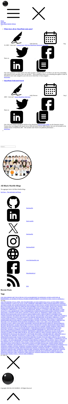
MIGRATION (52, 325)
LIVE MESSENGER (54, 321)
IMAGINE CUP (5, 321)
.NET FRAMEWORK (27, 302)
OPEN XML (61, 326)
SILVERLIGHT (22, 334)
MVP (63, 325)
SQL (51, 299)
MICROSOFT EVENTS (27, 325)
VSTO (26, 341)
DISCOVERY (49, 315)
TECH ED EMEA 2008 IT (49, 337)
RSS (15, 286)
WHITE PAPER (54, 343)
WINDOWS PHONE (32, 347)
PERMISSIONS (51, 328)
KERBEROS (32, 321)
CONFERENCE (29, 311)
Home (2, 21)
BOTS (21, 308)
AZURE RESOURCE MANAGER (24, 305)
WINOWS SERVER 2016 (42, 352)
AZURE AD (10, 305)
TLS (42, 338)
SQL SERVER (13, 335)
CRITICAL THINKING (41, 312)
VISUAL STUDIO (24, 299)
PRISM (34, 329)
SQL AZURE (5, 335)
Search (17, 97)
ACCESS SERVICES (40, 302)
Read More (7, 77)
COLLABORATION (14, 311)
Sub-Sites (3, 22)
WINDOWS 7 (44, 344)
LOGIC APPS (12, 323)
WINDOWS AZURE (46, 297)
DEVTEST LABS (25, 315)
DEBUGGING (36, 314)
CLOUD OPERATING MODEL (32, 309)
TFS (16, 338)
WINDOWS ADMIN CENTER (10, 346)
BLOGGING (54, 306)
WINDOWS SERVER (58, 347)
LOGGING (4, 323)
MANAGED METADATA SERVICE (43, 323)
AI (18, 303)
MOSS (58, 325)
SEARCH (25, 332)
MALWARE (29, 323)
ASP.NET (62, 303)
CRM (50, 312)
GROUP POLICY (51, 318)
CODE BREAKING (55, 309)
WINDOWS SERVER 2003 (9, 349)
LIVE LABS (44, 321)
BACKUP (60, 305)
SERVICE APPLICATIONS (44, 332)
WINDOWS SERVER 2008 (25, 349)
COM (22, 311)
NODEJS (54, 326)
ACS (55, 299)
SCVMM (9, 332)
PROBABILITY (42, 329)
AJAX (22, 303)
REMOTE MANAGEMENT (19, 331)
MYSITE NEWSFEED (13, 326)
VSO (22, 341)
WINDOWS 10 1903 (34, 344)
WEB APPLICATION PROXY (13, 343)
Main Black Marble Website (8, 24)
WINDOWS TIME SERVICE (26, 352)
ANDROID (31, 303)
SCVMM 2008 (17, 332)
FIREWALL (56, 317)
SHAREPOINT (34, 297)
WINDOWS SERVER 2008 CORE (43, 349)
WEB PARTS (26, 343)
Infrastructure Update (44, 124)
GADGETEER (5, 318)
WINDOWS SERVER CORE (9, 352)
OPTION (11, 328)
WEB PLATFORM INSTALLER (39, 343)
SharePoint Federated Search (14, 81)
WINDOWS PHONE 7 (45, 347)
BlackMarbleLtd (30, 273)
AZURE (14, 299)
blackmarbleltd (17, 247)
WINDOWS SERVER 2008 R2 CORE (17, 350)
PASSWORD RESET (24, 328)
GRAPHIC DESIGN (40, 318)
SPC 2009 (55, 334)
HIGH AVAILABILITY (16, 320)
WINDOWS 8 (53, 344)
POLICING (4, 329)
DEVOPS (56, 297)
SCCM (54, 331)
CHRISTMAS (13, 309)
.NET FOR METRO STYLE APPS (11, 302)
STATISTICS (22, 335)
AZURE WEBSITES (51, 305)
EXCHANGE (24, 317)
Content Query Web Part (23, 45)
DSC (60, 315)
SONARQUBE (47, 334)
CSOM (54, 312)
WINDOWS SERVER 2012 (36, 350)
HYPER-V (38, 320)
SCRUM (3, 332)
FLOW (62, 317)
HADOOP (60, 318)
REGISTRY (51, 329)
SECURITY (31, 332)
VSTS (26, 297)
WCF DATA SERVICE (40, 341)
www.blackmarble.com (32, 260)
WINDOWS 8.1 (62, 344)
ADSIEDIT (8, 303)
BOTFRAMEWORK (12, 308)
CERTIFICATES (55, 308)
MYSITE (4, 326)
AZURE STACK (39, 305)
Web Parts (45, 45)
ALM (26, 303)
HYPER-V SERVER (56, 320)
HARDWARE (5, 320)
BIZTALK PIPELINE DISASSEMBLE (26, 306)
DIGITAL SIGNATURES (37, 315)
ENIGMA (10, 317)
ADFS (3, 303)
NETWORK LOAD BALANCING (30, 326)
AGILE (14, 303)
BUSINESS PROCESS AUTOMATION (38, 308)
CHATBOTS (5, 309)
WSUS (21, 353)
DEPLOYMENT (35, 299)
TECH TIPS (19, 297)
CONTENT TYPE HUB (15, 312)
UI (64, 338)
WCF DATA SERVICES (54, 341)
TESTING (11, 338)
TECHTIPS (4, 338)
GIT (25, 318)
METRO (3, 325)
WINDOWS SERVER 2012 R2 (53, 350)
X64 (25, 353)
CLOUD (20, 309)
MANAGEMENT (59, 323)
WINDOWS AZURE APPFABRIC (42, 346)
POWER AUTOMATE (14, 329)
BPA (25, 308)
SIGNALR (14, 334)
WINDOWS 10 (11, 344)
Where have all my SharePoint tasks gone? (18, 29)
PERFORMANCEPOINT (38, 328)
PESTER (58, 328)
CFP (61, 308)
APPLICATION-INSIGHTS (51, 303)
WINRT (52, 352)
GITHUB (61, 299)
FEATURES (49, 317)
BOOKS (3, 308)
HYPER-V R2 (46, 320)
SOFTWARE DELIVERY (34, 334)
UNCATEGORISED (8, 297)
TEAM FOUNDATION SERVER (26, 337)
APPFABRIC (39, 303)
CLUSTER (45, 309)
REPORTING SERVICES (44, 331)
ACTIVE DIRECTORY (57, 302)
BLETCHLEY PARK (43, 306)
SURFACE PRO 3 (31, 335)
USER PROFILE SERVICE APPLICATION (42, 340)
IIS (64, 320)
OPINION (4, 328)
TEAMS (39, 337)
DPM (56, 315)
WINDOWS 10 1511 (22, 344)
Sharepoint (39, 45)
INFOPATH (14, 321)
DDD (30, 314)
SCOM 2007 (60, 331)
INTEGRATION (23, 321)
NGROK (43, 326)
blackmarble (17, 208)
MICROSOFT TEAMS (41, 325)
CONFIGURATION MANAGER (43, 311)
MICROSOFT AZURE (13, 325)
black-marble (17, 221)
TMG (46, 338)
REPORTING (32, 331)
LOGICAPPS (20, 323)
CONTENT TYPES (28, 312)
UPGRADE (26, 340)
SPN (60, 334)
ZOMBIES (30, 353)
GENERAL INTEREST (17, 318)
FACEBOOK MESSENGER (36, 317)
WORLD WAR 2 (14, 353)
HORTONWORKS (29, 320)
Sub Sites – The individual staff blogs (11, 192)
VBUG (57, 340)
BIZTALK (11, 306)
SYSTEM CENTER (43, 335)
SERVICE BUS (57, 332)
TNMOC (51, 338)
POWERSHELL (6, 299)
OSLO (16, 328)
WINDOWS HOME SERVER (17, 347)
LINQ (38, 321)
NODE (48, 326)
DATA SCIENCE (22, 314)
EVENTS (45, 299)
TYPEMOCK (58, 338)
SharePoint (33, 45)
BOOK (60, 306)
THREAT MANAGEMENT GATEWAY (29, 338)
